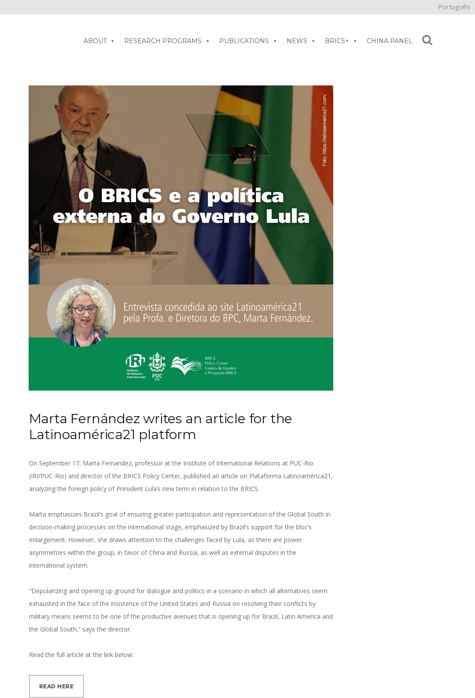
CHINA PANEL (389, 41)
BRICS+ (341, 41)
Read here (56, 686)
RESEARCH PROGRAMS (167, 41)
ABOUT (99, 41)
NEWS (301, 41)
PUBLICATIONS (248, 41)
